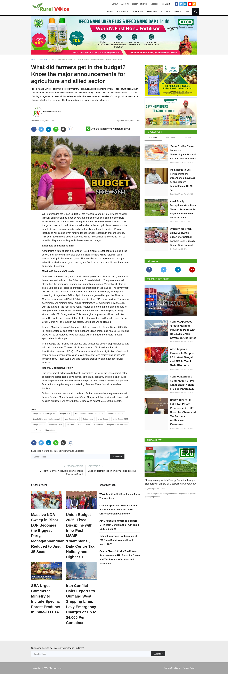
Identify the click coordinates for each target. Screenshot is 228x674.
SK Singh (173, 249)
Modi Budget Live (71, 419)
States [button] (165, 12)
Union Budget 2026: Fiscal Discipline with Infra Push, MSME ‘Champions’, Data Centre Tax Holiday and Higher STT (80, 535)
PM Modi (70, 425)
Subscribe (117, 456)
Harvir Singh (174, 221)
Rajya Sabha (51, 430)
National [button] (122, 12)
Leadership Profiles (139, 4)
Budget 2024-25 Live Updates (44, 414)
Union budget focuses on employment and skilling (112, 471)
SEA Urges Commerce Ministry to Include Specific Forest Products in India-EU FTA (45, 598)
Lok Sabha (37, 430)
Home (110, 12)
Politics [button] (138, 12)
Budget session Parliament (117, 425)
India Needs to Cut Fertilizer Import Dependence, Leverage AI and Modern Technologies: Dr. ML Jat (182, 180)
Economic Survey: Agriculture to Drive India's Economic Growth (61, 472)
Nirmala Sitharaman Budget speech (46, 419)
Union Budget (103, 419)
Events (177, 12)
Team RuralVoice (52, 111)
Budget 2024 (65, 414)
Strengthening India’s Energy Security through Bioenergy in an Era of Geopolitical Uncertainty (170, 482)
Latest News (43, 59)
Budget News (88, 419)
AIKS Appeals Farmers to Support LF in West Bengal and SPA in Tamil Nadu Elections (119, 525)
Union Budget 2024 (120, 419)
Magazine (154, 4)
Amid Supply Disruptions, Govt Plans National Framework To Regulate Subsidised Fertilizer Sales (183, 209)
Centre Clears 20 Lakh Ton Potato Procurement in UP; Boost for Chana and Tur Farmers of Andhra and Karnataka (183, 412)
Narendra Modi (84, 425)
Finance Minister (55, 425)
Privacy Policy (189, 668)
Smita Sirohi (150, 313)
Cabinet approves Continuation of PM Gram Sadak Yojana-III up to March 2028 (118, 540)
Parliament (98, 425)
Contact (115, 4)
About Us (125, 4)
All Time (188, 137)
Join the (108, 129)
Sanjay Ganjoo (150, 489)
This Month (170, 137)
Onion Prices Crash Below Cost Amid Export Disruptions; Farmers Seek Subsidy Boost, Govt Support (182, 237)
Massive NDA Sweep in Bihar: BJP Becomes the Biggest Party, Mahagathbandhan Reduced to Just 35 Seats (46, 533)
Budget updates (39, 425)
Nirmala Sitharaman (115, 414)
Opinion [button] (152, 12)
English (167, 4)
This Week (153, 137)
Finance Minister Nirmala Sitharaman (89, 414)
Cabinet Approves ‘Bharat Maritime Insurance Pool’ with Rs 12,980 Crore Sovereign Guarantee (118, 509)
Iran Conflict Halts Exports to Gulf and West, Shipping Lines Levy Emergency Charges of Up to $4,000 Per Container (81, 604)
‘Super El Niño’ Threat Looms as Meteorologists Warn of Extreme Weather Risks (183, 152)
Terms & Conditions (172, 668)
